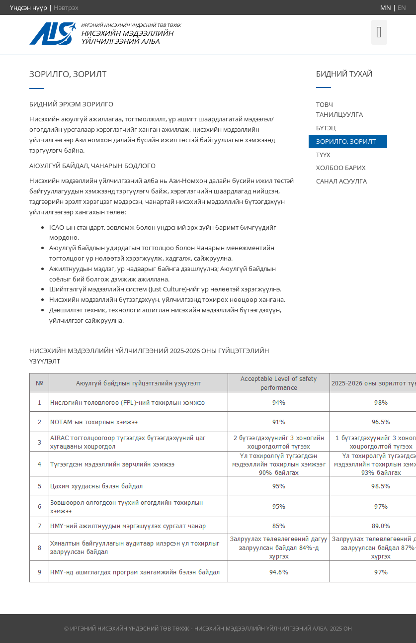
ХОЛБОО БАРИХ (341, 167)
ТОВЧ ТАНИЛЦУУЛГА (339, 109)
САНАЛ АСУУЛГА (341, 181)
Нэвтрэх (66, 7)
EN (402, 7)
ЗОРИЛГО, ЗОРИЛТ (346, 141)
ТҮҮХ (323, 154)
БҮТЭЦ (326, 127)
